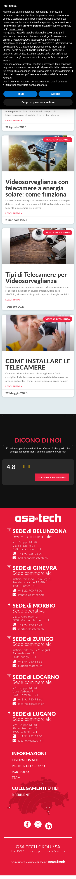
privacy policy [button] (46, 15)
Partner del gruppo (28, 766)
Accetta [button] (55, 93)
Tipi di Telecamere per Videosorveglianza (35, 277)
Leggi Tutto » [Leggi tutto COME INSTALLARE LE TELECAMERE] (13, 386)
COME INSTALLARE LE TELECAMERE (37, 364)
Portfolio (20, 772)
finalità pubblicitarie (39, 50)
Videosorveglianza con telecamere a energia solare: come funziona (36, 188)
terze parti (58, 32)
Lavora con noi (25, 760)
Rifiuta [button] (20, 93)
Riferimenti (21, 795)
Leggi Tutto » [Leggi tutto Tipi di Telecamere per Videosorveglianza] (13, 300)
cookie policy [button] (16, 29)
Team (16, 777)
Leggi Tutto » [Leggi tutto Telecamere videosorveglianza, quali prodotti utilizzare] (13, 120)
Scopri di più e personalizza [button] (38, 102)
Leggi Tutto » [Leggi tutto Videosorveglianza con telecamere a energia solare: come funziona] (13, 213)
